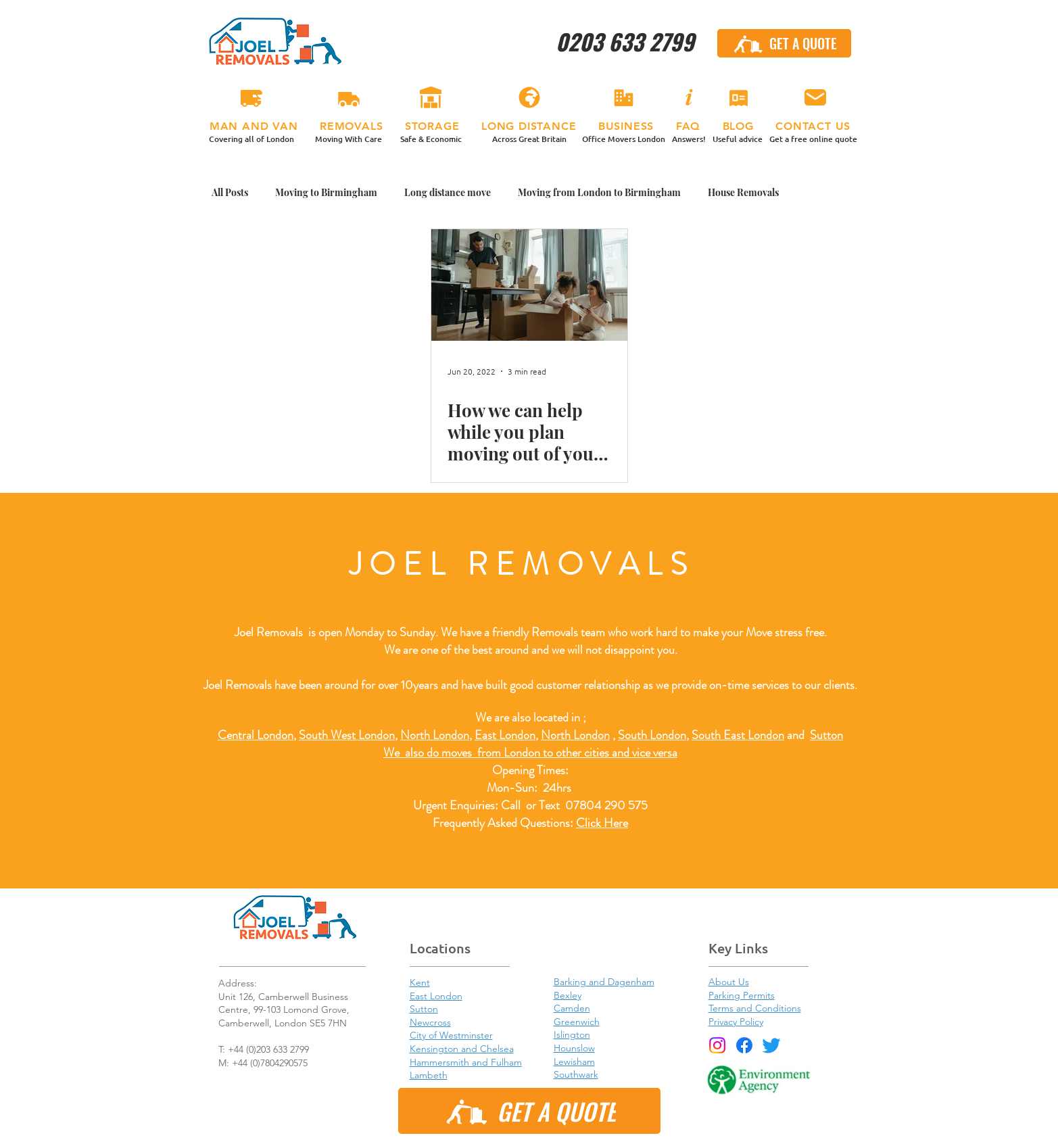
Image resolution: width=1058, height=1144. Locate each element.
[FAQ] (689, 98)
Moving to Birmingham (326, 192)
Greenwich (577, 1022)
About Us (728, 982)
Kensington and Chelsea (462, 1049)
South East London (738, 735)
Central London (255, 735)
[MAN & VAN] (251, 98)
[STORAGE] (431, 98)
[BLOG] (739, 98)
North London (575, 735)
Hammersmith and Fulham (466, 1062)
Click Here (602, 823)
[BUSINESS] (624, 98)
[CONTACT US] (816, 98)
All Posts (230, 192)
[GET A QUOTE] (784, 43)
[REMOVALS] (349, 98)
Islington (572, 1034)
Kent (420, 982)
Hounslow (574, 1048)
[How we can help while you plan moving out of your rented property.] (529, 285)
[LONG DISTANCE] (529, 98)
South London (652, 735)
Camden (572, 1008)
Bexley (567, 995)
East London (505, 735)
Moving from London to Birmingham (599, 192)
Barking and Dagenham (604, 982)
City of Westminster (451, 1035)
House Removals (743, 192)
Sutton (826, 735)
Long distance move (447, 192)
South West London (347, 735)
